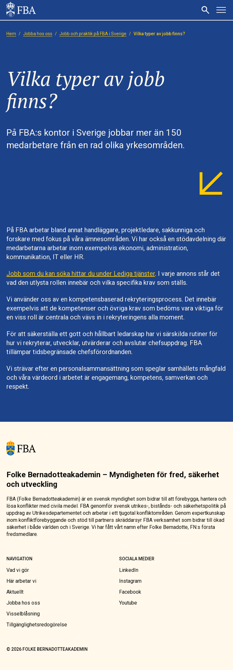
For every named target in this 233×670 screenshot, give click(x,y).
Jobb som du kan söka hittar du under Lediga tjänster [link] (80, 273)
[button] (206, 10)
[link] (21, 10)
